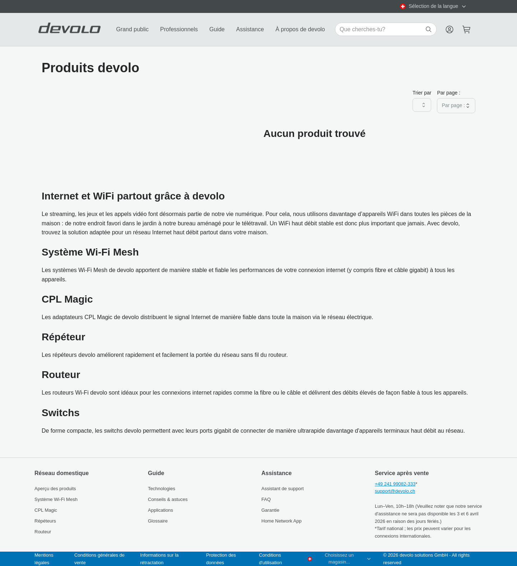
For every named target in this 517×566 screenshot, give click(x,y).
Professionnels (179, 29)
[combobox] (433, 6)
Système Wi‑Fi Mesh (56, 499)
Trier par (422, 93)
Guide (217, 29)
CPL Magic (45, 510)
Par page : (448, 93)
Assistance (250, 29)
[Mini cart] (467, 29)
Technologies (161, 488)
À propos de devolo (300, 29)
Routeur (42, 531)
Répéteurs (45, 521)
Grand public (132, 29)
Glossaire (158, 521)
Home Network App (281, 521)
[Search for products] (382, 29)
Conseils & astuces (168, 499)
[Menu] (449, 29)
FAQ (266, 499)
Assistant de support (282, 488)
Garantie (270, 510)
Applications (160, 510)
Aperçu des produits (55, 488)
